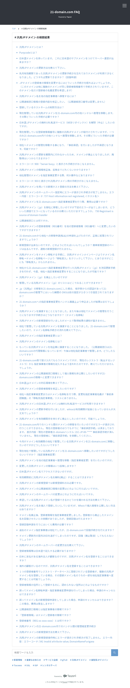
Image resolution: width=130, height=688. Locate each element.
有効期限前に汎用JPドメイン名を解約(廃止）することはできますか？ (56, 477)
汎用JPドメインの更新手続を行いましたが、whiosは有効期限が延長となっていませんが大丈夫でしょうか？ (67, 411)
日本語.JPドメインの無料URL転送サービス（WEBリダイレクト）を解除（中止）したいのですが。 (67, 124)
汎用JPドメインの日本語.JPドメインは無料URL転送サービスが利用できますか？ (62, 403)
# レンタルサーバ (48, 665)
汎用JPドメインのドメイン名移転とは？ (40, 341)
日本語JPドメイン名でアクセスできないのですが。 (46, 471)
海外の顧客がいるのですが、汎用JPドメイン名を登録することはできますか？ (60, 566)
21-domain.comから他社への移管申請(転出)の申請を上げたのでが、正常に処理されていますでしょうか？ (66, 237)
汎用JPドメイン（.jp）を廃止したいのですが (43, 277)
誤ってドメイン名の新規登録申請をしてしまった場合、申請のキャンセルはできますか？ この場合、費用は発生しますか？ (66, 601)
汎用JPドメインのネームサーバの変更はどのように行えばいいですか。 (57, 494)
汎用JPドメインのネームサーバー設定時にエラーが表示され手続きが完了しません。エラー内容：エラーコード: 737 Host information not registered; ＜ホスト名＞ (66, 194)
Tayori (64, 682)
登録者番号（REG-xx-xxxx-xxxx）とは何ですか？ (45, 620)
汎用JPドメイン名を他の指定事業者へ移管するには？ (47, 96)
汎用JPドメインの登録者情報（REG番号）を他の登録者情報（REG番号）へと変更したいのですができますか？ (67, 228)
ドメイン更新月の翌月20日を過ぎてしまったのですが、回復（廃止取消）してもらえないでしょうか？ (66, 537)
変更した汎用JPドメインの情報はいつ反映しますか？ (47, 466)
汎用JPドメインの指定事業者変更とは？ (40, 335)
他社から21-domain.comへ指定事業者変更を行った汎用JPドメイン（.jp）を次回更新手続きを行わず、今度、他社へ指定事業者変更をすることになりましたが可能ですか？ (67, 269)
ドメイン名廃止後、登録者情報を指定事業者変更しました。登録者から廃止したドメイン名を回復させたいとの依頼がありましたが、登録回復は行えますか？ (66, 517)
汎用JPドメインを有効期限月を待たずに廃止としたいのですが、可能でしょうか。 (63, 418)
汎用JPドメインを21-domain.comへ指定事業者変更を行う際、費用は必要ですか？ (63, 201)
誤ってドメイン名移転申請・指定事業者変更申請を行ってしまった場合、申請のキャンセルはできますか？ (67, 592)
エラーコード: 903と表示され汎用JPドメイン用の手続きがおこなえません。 (59, 181)
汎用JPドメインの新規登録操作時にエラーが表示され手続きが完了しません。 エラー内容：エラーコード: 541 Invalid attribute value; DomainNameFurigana (65, 639)
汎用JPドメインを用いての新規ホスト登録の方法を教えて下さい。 (54, 186)
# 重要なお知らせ (33, 659)
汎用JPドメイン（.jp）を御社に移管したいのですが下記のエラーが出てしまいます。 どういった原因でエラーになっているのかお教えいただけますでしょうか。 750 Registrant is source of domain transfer (67, 211)
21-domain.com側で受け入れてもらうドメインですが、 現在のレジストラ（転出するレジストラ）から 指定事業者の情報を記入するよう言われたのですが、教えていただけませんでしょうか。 (67, 364)
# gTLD (63, 659)
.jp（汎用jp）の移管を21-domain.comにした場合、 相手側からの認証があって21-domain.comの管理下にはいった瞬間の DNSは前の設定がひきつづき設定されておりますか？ (66, 292)
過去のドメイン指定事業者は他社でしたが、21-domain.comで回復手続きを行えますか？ (66, 530)
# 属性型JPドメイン (98, 659)
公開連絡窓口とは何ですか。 (34, 220)
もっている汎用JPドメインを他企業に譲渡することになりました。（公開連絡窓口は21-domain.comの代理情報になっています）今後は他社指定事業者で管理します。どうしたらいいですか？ (67, 350)
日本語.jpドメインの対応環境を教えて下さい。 (44, 383)
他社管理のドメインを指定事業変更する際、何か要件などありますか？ (57, 175)
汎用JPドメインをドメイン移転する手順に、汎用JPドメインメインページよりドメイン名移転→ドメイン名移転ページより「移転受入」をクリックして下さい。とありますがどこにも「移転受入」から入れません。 (66, 258)
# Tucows (17, 665)
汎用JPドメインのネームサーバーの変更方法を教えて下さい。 (52, 545)
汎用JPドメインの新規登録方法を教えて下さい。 (45, 632)
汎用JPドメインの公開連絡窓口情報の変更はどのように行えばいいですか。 (59, 488)
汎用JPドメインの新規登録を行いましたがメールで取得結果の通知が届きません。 (63, 320)
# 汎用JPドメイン (78, 659)
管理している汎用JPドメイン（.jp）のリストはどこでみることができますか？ (61, 283)
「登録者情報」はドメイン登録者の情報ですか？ (45, 615)
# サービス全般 (51, 659)
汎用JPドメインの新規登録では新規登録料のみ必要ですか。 (51, 483)
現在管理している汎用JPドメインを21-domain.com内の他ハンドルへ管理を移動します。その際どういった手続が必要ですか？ (67, 115)
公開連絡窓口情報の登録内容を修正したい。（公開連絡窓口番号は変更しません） (62, 101)
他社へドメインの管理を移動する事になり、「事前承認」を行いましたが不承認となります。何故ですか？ (66, 147)
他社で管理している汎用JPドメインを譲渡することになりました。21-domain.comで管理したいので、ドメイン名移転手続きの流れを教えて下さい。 (67, 328)
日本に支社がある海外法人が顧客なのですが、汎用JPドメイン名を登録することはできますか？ (66, 558)
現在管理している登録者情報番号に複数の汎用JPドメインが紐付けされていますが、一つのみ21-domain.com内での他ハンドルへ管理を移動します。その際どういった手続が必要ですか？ (66, 135)
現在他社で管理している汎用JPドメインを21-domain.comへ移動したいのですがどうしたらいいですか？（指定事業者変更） (67, 452)
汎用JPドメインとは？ (31, 47)
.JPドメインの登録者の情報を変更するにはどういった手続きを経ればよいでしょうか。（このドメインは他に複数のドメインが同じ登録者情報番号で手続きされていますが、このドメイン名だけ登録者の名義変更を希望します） (66, 86)
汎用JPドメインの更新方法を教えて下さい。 (43, 67)
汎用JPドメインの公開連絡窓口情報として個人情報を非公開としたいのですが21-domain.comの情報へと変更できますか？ (62, 375)
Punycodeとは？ (28, 52)
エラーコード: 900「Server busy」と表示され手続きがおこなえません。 (57, 164)
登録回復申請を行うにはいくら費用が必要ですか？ (46, 524)
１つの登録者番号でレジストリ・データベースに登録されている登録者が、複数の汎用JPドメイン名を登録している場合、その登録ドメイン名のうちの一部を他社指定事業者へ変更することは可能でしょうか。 (66, 575)
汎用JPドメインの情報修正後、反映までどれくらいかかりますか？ (54, 169)
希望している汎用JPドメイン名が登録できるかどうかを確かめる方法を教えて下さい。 (65, 500)
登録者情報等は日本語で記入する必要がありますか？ (47, 551)
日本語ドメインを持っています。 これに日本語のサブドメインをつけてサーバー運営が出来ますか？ (66, 60)
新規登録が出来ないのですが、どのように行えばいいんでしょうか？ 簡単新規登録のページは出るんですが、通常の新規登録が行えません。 (66, 247)
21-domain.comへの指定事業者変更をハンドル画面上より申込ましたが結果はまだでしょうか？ (66, 303)
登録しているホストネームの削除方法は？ (41, 107)
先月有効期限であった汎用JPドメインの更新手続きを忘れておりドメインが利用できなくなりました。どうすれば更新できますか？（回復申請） (66, 75)
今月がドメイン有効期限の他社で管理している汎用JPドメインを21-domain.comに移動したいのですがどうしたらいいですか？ (67, 443)
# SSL (27, 665)
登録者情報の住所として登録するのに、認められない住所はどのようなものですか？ (64, 585)
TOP (14, 28)
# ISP (35, 665)
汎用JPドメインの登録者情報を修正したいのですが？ (47, 388)
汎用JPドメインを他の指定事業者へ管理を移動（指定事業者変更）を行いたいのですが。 (66, 460)
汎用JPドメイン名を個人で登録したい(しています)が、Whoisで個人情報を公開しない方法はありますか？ (67, 507)
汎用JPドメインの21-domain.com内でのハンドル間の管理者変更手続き (57, 626)
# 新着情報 (17, 659)
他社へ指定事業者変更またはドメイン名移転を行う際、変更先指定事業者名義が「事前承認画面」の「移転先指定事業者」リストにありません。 (66, 396)
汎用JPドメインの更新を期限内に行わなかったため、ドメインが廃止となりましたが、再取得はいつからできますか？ (66, 156)
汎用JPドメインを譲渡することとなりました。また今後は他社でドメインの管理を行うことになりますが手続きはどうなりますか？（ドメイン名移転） (66, 313)
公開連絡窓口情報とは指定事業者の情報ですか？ (45, 609)
